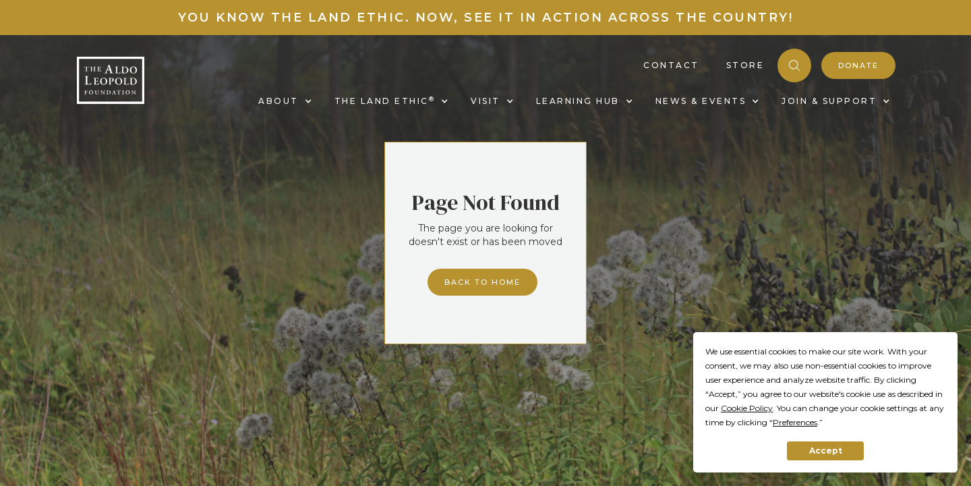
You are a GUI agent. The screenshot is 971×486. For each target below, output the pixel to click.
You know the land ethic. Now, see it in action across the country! (485, 17)
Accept (825, 451)
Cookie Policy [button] (747, 408)
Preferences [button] (795, 422)
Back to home (482, 282)
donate (858, 65)
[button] (283, 101)
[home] (111, 80)
